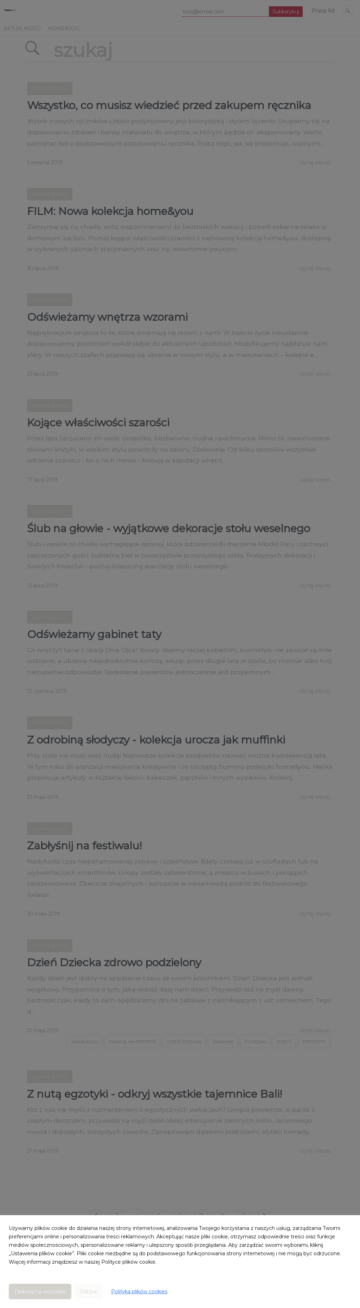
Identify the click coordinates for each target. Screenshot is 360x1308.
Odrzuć (89, 1291)
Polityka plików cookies (139, 1291)
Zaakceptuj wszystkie (40, 1291)
